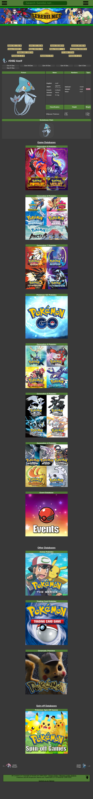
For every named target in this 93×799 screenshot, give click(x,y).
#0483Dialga (78, 766)
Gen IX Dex (11, 65)
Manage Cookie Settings (67, 775)
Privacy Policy (53, 775)
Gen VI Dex (64, 65)
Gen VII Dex (46, 65)
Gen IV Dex (11, 68)
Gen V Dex (82, 65)
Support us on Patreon (46, 781)
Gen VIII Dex (28, 65)
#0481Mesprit (14, 766)
